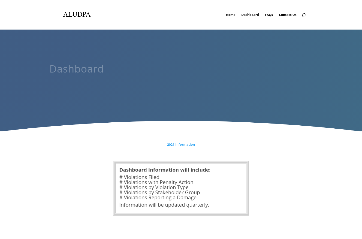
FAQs (269, 15)
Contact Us (287, 15)
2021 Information (181, 144)
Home (230, 15)
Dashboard (250, 15)
